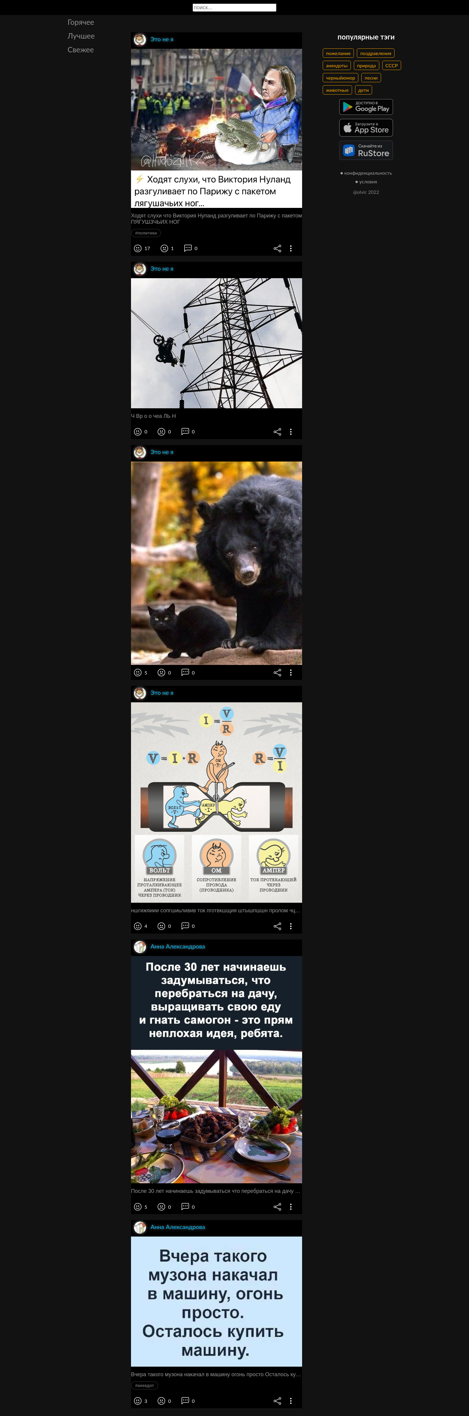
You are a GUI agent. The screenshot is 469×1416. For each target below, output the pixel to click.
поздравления (375, 53)
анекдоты (337, 65)
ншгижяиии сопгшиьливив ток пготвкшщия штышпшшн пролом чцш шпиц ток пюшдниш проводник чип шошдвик (216, 910)
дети (363, 90)
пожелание (338, 53)
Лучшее (81, 35)
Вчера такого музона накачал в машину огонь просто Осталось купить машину (216, 1374)
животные (337, 90)
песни (371, 77)
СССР (392, 65)
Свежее (81, 49)
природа (366, 65)
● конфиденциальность (366, 173)
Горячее (81, 21)
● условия (366, 181)
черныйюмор (340, 77)
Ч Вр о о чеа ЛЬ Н (153, 416)
